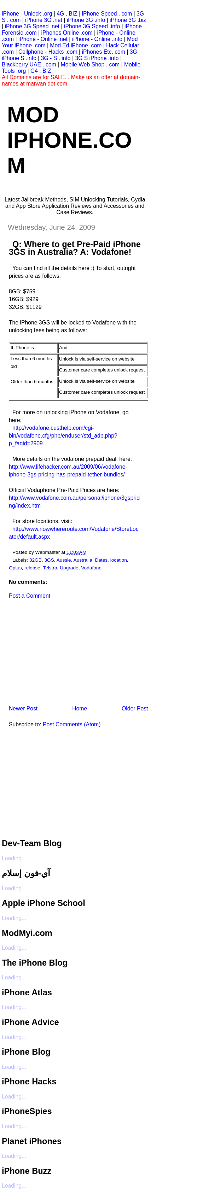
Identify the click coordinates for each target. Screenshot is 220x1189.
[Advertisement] (55, 654)
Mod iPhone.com (69, 140)
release (32, 567)
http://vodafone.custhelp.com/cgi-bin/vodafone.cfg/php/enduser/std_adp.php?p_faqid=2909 (63, 435)
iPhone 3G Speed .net (32, 26)
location (118, 560)
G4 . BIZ (40, 71)
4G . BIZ (67, 14)
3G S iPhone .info (96, 58)
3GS (49, 560)
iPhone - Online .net (43, 39)
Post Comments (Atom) (71, 724)
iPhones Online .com (67, 33)
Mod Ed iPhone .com (76, 45)
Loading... (14, 858)
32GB (35, 560)
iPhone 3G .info (86, 20)
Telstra (50, 567)
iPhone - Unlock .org (27, 14)
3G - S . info (56, 58)
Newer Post (23, 708)
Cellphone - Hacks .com (47, 52)
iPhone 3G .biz (128, 20)
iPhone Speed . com (107, 14)
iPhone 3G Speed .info (92, 26)
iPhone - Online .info (97, 39)
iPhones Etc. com (103, 52)
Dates (101, 560)
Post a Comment (29, 596)
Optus (15, 567)
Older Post (135, 708)
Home (79, 708)
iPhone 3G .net (43, 20)
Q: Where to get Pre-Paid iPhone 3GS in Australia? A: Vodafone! (75, 248)
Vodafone (91, 567)
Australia (83, 560)
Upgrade (69, 567)
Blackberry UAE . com (29, 65)
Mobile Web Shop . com (90, 65)
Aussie (64, 560)
